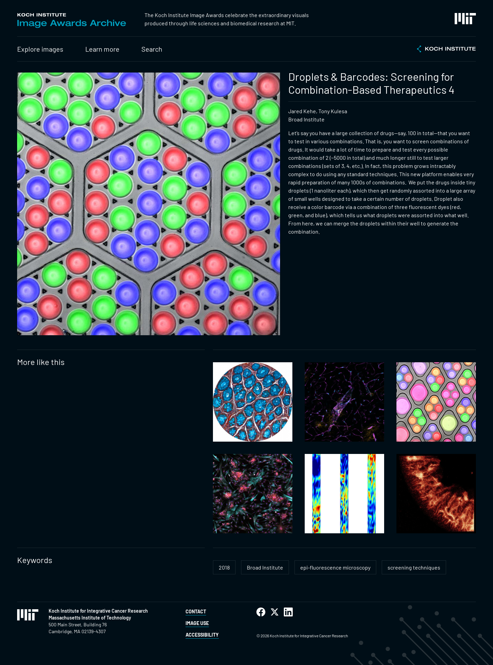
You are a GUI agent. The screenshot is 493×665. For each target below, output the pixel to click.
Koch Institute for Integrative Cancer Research (98, 611)
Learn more (102, 49)
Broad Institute (265, 567)
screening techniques (414, 567)
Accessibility (202, 635)
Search (151, 49)
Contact (196, 611)
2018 (224, 567)
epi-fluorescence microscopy (335, 567)
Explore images (40, 49)
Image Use (197, 623)
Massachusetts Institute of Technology (90, 618)
